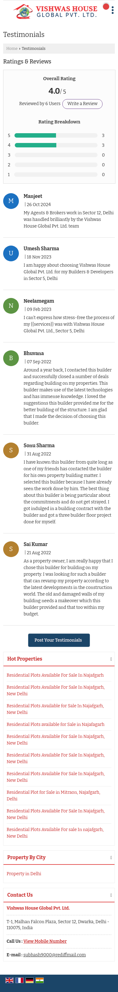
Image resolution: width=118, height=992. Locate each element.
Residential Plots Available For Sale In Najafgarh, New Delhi (56, 691)
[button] (45, 941)
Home (12, 48)
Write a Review (82, 103)
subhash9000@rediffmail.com (54, 955)
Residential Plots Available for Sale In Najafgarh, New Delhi (55, 709)
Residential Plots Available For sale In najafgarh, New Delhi (55, 833)
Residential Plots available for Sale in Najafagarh (55, 724)
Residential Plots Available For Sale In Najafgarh (55, 675)
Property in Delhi (24, 873)
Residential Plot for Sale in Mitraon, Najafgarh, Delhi (53, 796)
